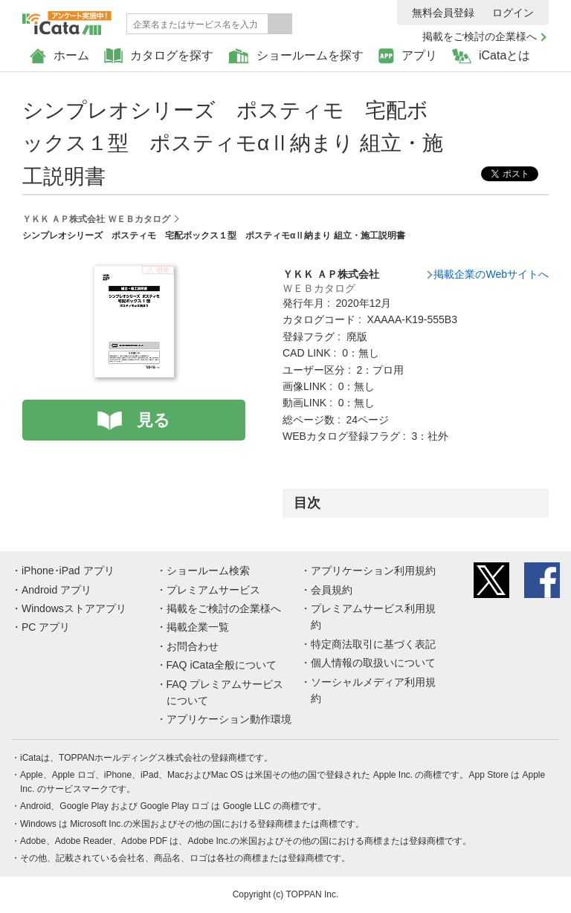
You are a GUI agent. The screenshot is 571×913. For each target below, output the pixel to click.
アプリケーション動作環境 (229, 719)
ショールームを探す (296, 56)
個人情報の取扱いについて (373, 663)
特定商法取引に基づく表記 (373, 644)
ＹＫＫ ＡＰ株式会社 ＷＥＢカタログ (96, 219)
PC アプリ (46, 627)
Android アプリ (56, 590)
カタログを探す (158, 56)
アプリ (407, 56)
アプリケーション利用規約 (373, 570)
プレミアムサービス (213, 590)
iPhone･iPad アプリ (68, 570)
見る (153, 420)
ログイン (513, 13)
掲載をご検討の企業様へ (479, 36)
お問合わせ (193, 646)
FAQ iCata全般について (222, 665)
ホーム (59, 56)
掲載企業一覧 (198, 627)
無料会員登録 (443, 13)
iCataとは (491, 56)
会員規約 (331, 590)
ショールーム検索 (208, 570)
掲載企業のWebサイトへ (491, 274)
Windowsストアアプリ (74, 608)
